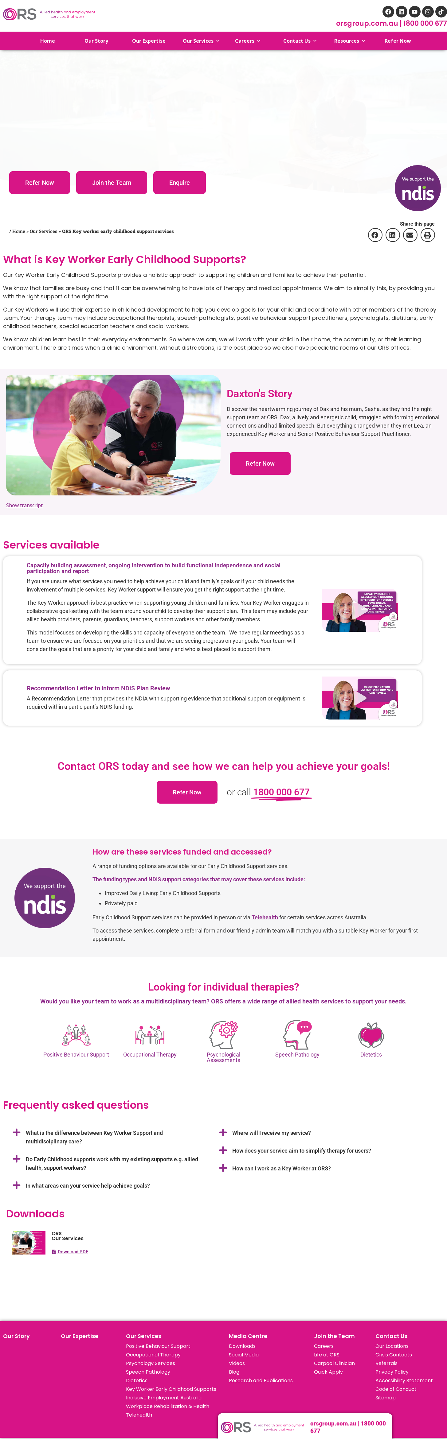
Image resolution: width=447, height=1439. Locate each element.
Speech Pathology (148, 1371)
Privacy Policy (392, 1371)
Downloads (242, 1346)
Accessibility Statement (404, 1380)
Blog (234, 1371)
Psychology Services (150, 1363)
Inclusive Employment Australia (164, 1397)
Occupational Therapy (153, 1354)
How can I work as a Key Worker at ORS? (281, 1168)
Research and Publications (261, 1380)
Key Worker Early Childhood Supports (171, 1389)
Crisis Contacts (393, 1354)
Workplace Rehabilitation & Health (167, 1406)
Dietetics (371, 1054)
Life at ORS (326, 1354)
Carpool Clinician (334, 1363)
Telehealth (139, 1414)
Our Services (43, 231)
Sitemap (385, 1397)
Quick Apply (328, 1371)
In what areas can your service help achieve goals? (88, 1185)
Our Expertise (79, 1336)
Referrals (386, 1363)
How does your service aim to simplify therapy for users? (301, 1150)
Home (42, 40)
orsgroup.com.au (368, 23)
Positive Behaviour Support (158, 1346)
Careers (324, 1346)
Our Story (16, 1336)
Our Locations (392, 1346)
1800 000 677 (425, 23)
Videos (237, 1363)
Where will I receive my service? (271, 1133)
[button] (375, 235)
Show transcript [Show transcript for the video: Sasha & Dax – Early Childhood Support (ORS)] (24, 505)
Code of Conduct (396, 1389)
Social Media (244, 1354)
